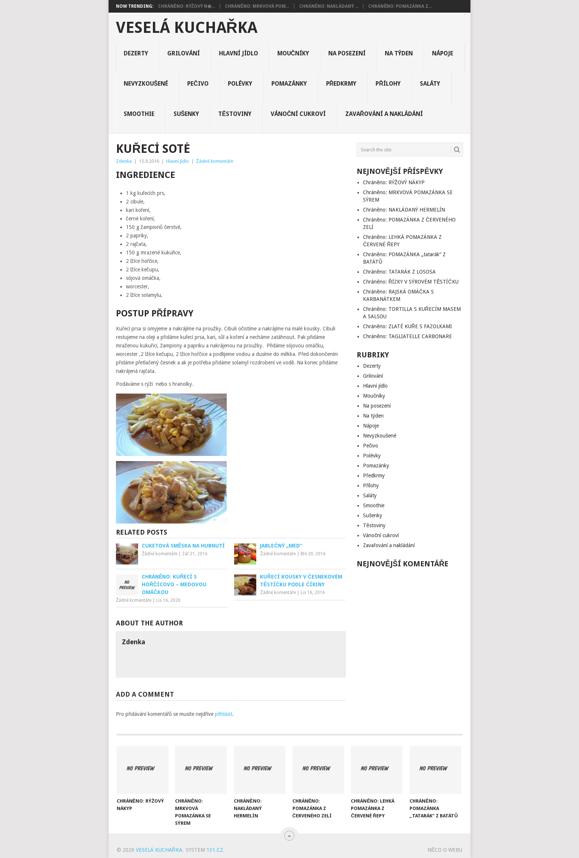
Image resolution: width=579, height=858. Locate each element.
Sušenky (186, 113)
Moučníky (293, 53)
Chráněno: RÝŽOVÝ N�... (186, 6)
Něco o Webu (445, 850)
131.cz (214, 850)
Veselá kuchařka (186, 27)
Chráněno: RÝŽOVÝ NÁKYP (393, 182)
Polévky (240, 83)
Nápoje (442, 53)
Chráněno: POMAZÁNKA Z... (400, 6)
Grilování (183, 53)
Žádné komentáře (214, 161)
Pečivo (198, 83)
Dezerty (136, 53)
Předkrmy (341, 83)
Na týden (399, 53)
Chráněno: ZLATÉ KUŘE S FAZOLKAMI (407, 326)
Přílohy (388, 83)
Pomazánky (289, 83)
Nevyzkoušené (146, 83)
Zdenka (124, 161)
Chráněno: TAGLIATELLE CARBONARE (407, 336)
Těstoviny (234, 113)
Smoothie (139, 113)
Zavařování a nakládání (384, 113)
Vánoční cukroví (298, 113)
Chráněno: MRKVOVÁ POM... (257, 6)
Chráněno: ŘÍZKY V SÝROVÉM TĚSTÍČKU (410, 282)
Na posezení (347, 53)
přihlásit (224, 714)
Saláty (430, 83)
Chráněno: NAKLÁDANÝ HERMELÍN (404, 210)
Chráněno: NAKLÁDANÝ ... (328, 6)
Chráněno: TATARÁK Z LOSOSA (399, 272)
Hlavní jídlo (238, 53)
